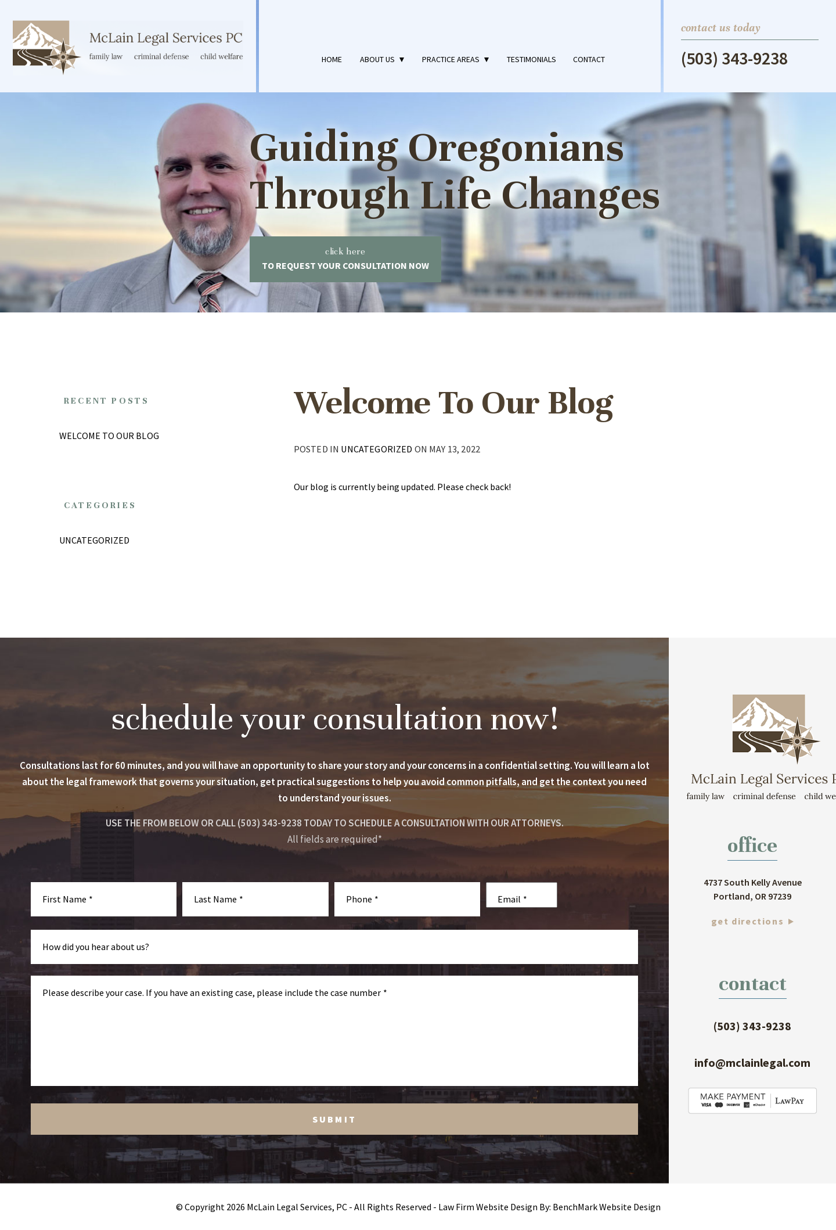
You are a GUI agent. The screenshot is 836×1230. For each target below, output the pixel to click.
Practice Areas (451, 59)
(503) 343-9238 (734, 58)
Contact (589, 59)
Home (332, 59)
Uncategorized (376, 449)
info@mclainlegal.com (752, 1062)
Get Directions (747, 921)
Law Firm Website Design (488, 1207)
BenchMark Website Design (607, 1207)
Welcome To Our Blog (109, 435)
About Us (377, 59)
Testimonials (531, 59)
